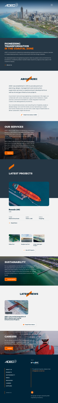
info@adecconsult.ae (38, 371)
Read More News (29, 324)
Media (8, 377)
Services (9, 153)
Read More (13, 223)
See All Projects (28, 250)
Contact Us (8, 392)
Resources (9, 380)
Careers (9, 348)
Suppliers (9, 386)
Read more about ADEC (29, 115)
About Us (8, 65)
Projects (9, 372)
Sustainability (10, 279)
